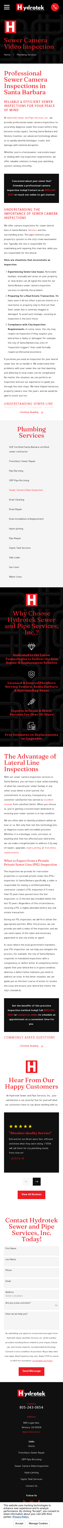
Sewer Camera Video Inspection (32, 1466)
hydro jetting (34, 848)
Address (10, 1292)
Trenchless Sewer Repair (31, 1453)
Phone (9, 1270)
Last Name (11, 1260)
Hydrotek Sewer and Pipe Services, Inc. (27, 118)
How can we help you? (17, 1314)
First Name (11, 1249)
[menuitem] (31, 450)
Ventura (32, 230)
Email (8, 1281)
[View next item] (37, 1182)
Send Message (32, 1371)
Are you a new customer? (18, 1303)
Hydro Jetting (32, 1473)
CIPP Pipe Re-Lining (31, 1460)
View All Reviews (32, 1194)
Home (31, 1446)
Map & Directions (31, 1432)
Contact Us (31, 1486)
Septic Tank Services (31, 1479)
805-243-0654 (31, 1408)
